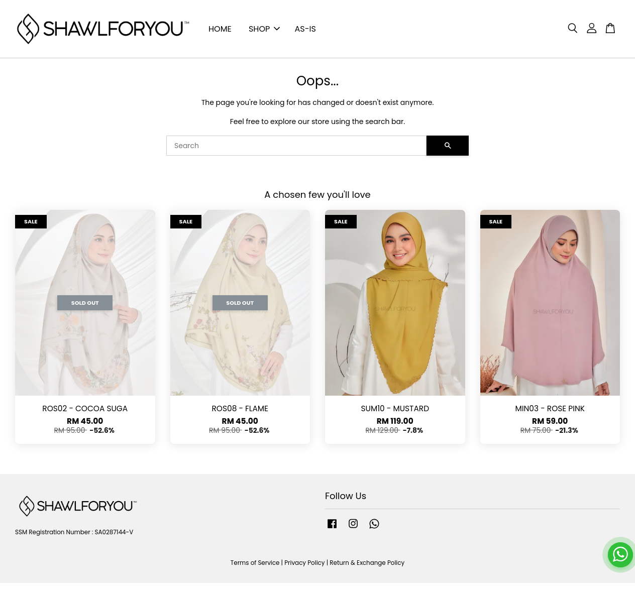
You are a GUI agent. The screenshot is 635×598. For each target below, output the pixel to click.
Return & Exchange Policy (367, 563)
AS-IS (305, 29)
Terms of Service (255, 563)
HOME (220, 29)
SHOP (264, 29)
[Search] (296, 146)
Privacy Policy (304, 563)
